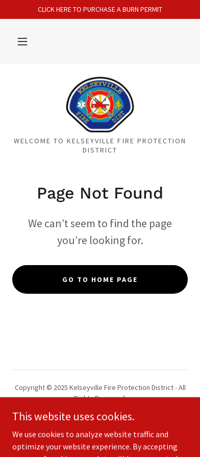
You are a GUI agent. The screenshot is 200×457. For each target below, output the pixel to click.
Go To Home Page (100, 279)
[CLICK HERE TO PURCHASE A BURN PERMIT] (100, 9)
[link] (100, 104)
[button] (22, 41)
